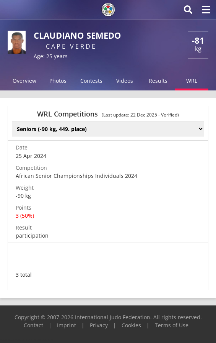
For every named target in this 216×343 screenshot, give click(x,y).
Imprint (66, 325)
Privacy (99, 325)
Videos (124, 80)
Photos (58, 80)
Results (158, 80)
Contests (91, 80)
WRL (191, 80)
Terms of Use (171, 325)
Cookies (131, 325)
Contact (33, 325)
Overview (24, 80)
